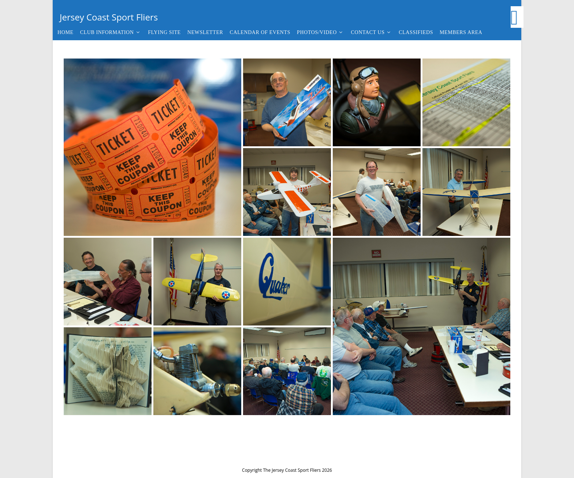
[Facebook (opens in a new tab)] (517, 17)
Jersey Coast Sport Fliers (109, 17)
